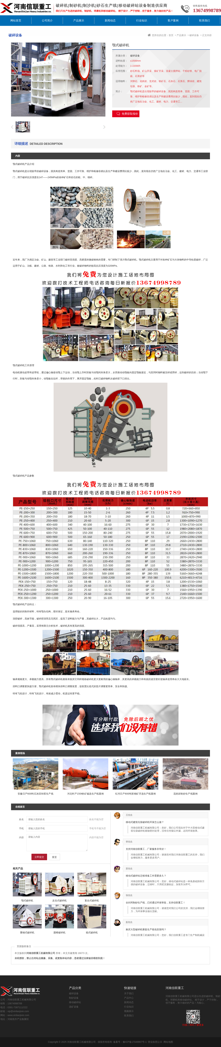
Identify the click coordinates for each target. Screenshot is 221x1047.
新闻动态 (110, 20)
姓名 (21, 819)
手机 (21, 828)
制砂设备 (74, 997)
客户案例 (173, 20)
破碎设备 (194, 35)
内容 (21, 837)
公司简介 (47, 20)
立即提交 (39, 857)
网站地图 (168, 1042)
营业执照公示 (155, 1042)
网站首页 (15, 20)
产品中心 (129, 997)
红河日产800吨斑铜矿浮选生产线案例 (135, 793)
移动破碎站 (75, 1002)
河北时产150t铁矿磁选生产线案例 (85, 793)
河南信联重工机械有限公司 (81, 1042)
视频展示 (129, 1011)
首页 (171, 35)
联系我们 (204, 20)
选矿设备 (74, 1006)
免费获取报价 (127, 113)
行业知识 (141, 20)
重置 (54, 857)
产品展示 (78, 20)
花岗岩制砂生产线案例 (185, 793)
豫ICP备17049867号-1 (135, 1042)
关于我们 (129, 993)
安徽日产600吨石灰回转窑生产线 (35, 793)
